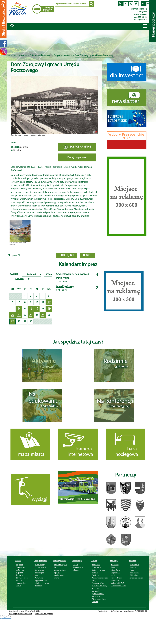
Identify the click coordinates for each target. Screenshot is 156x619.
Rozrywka (19, 575)
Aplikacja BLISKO (117, 583)
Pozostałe (132, 560)
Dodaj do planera (76, 157)
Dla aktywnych (40, 567)
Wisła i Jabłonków (99, 599)
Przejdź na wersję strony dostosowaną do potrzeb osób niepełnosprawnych (120, 3)
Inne (36, 575)
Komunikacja (77, 560)
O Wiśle (94, 560)
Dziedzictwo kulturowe (40, 55)
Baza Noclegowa (60, 564)
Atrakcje (23, 55)
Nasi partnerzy (116, 578)
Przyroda (19, 572)
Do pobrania (115, 572)
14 (19, 308)
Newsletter (115, 580)
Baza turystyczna (59, 560)
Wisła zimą (134, 575)
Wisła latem (134, 572)
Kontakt (95, 601)
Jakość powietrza (136, 578)
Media (113, 575)
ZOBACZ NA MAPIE (77, 147)
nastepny (8, 618)
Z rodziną (38, 586)
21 (19, 315)
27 (12, 321)
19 (49, 308)
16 (30, 308)
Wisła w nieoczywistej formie (21, 583)
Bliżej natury (40, 564)
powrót (14, 255)
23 (30, 315)
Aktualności (134, 564)
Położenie (95, 575)
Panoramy (114, 564)
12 (49, 302)
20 (12, 315)
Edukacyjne (39, 572)
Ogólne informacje (99, 570)
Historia (95, 572)
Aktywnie (19, 564)
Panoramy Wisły (98, 583)
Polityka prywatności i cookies (20, 614)
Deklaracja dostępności (44, 614)
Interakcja (114, 560)
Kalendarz (133, 567)
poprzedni (3, 618)
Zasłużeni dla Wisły (99, 586)
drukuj (87, 255)
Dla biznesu (39, 570)
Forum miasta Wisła (118, 586)
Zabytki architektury (63, 55)
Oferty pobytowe (40, 560)
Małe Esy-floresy (65, 286)
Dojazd (75, 564)
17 (36, 308)
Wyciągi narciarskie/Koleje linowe (61, 575)
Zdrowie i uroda (22, 578)
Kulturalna (39, 578)
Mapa (132, 570)
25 (42, 315)
